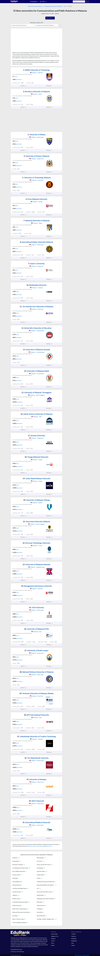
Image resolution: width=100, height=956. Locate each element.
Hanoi (52, 943)
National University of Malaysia (37, 220)
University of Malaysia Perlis (36, 629)
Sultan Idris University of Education (36, 328)
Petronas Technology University (36, 543)
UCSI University (36, 607)
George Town (48, 846)
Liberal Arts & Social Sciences (35, 6)
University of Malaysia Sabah (36, 371)
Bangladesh (74, 940)
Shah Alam (29, 846)
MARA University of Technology (36, 70)
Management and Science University (36, 586)
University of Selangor (36, 779)
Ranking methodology (17, 951)
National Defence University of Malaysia (36, 672)
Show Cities (50, 18)
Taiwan (73, 945)
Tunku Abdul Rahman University (36, 478)
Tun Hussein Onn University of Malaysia (36, 306)
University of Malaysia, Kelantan (36, 564)
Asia (65, 6)
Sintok (34, 846)
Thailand (73, 934)
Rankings (49, 85)
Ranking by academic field (36, 22)
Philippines (74, 938)
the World (19, 79)
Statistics (23, 85)
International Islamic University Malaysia (36, 242)
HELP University (36, 801)
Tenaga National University (36, 457)
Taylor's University (36, 264)
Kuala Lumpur (39, 846)
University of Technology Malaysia (36, 178)
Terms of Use (78, 955)
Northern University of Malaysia (36, 91)
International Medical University (36, 822)
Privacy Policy (85, 955)
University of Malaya (36, 134)
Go (60, 25)
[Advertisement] (23, 41)
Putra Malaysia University (36, 199)
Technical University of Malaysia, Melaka (36, 693)
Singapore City (54, 936)
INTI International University (36, 715)
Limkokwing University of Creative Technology (36, 736)
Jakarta (53, 940)
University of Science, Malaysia (36, 156)
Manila (52, 945)
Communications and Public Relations (53, 6)
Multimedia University (36, 285)
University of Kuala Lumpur (36, 650)
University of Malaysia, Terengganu (36, 392)
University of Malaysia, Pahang (36, 500)
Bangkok (53, 938)
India (72, 943)
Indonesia (73, 936)
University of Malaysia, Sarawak (36, 349)
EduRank (57, 13)
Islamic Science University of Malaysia (36, 414)
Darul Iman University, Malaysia (36, 521)
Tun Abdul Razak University (36, 758)
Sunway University (36, 435)
